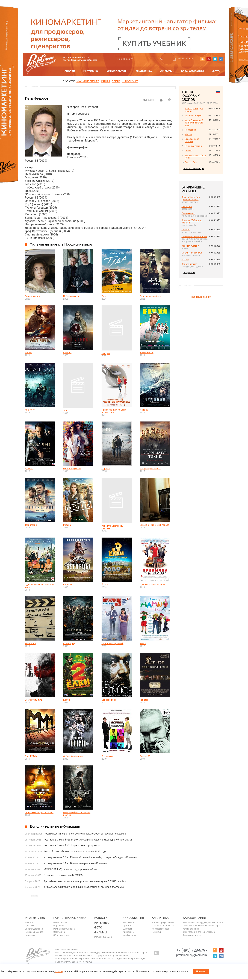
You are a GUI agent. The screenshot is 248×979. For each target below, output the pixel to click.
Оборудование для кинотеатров (198, 932)
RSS (202, 59)
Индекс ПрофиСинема (163, 922)
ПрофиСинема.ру (201, 296)
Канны (105, 81)
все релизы (189, 272)
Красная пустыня (190, 246)
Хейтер (185, 259)
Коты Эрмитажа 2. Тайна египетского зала (194, 122)
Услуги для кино (190, 929)
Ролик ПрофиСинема (64, 929)
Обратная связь (61, 935)
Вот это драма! (189, 264)
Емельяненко (188, 213)
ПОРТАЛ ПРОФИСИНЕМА (69, 917)
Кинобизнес (130, 81)
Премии (127, 925)
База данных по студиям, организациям (202, 922)
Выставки (127, 929)
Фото (216, 71)
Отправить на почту (169, 99)
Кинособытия (116, 71)
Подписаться (185, 58)
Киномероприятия (191, 935)
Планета (186, 229)
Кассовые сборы (160, 929)
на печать (161, 100)
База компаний (192, 71)
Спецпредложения (34, 929)
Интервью (90, 71)
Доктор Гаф (191, 162)
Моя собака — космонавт (194, 236)
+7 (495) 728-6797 (191, 950)
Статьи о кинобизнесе (163, 925)
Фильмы (166, 71)
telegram (215, 59)
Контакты (30, 935)
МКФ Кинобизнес (87, 81)
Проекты (29, 925)
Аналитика (143, 71)
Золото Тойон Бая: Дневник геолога (191, 198)
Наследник (190, 130)
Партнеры (58, 925)
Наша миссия (60, 922)
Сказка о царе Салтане (192, 140)
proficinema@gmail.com (191, 955)
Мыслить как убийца (192, 253)
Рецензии (156, 932)
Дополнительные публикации (55, 826)
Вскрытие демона (193, 146)
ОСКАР (116, 81)
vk (221, 59)
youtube (208, 59)
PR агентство (35, 917)
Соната (188, 150)
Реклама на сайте (34, 932)
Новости (69, 71)
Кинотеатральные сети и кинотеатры (201, 925)
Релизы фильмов (103, 937)
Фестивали (128, 922)
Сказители (187, 206)
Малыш (188, 134)
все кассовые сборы (194, 168)
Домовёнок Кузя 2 (194, 115)
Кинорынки (128, 932)
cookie (59, 971)
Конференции (130, 935)
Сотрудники (59, 932)
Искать (162, 59)
